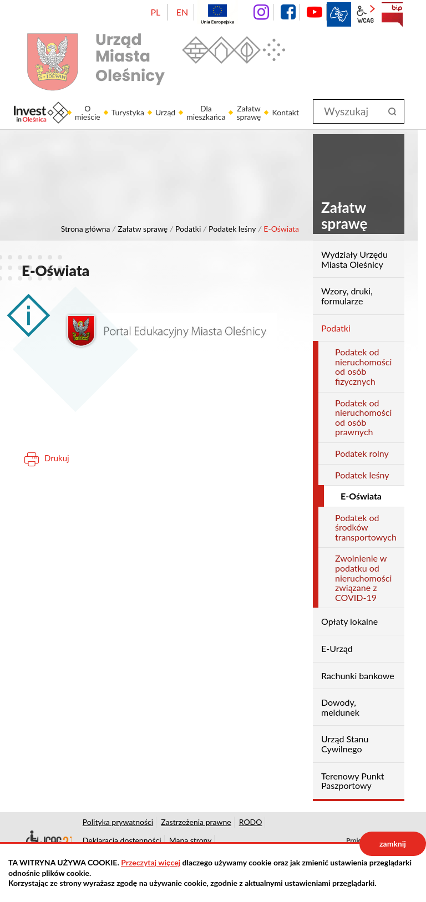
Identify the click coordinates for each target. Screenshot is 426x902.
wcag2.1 (365, 14)
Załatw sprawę (143, 228)
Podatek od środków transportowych (366, 527)
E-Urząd (337, 648)
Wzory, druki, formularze (347, 296)
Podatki (188, 228)
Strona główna (85, 228)
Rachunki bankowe (357, 675)
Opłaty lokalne (349, 621)
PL (155, 12)
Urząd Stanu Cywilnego (344, 743)
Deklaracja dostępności (47, 840)
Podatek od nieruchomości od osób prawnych (363, 417)
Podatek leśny (232, 228)
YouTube (314, 12)
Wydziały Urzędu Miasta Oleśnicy (354, 259)
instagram (261, 12)
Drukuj (56, 458)
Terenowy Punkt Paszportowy (352, 781)
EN (182, 12)
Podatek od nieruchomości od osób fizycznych (363, 366)
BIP (392, 14)
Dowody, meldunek (340, 707)
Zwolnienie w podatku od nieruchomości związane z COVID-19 (363, 577)
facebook (288, 12)
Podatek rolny (362, 453)
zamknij (392, 843)
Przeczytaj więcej (150, 862)
